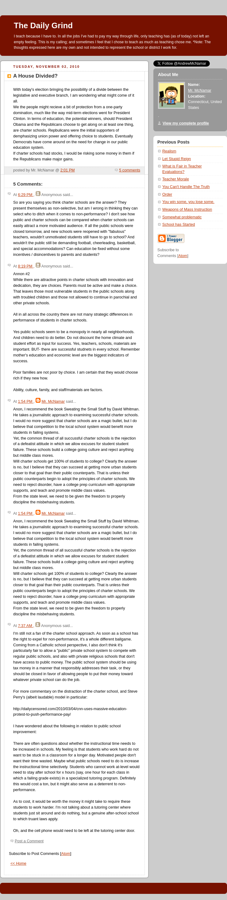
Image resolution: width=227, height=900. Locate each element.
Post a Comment (29, 841)
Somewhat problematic (182, 217)
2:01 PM (67, 170)
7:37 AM (25, 626)
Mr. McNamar (53, 401)
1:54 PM (25, 401)
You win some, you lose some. (188, 202)
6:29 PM (25, 195)
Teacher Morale (175, 179)
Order (167, 194)
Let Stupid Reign (176, 159)
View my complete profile (186, 123)
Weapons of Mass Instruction (187, 209)
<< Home (18, 863)
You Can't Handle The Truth (186, 187)
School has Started (178, 224)
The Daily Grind (43, 25)
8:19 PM (25, 266)
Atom (65, 854)
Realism (169, 151)
